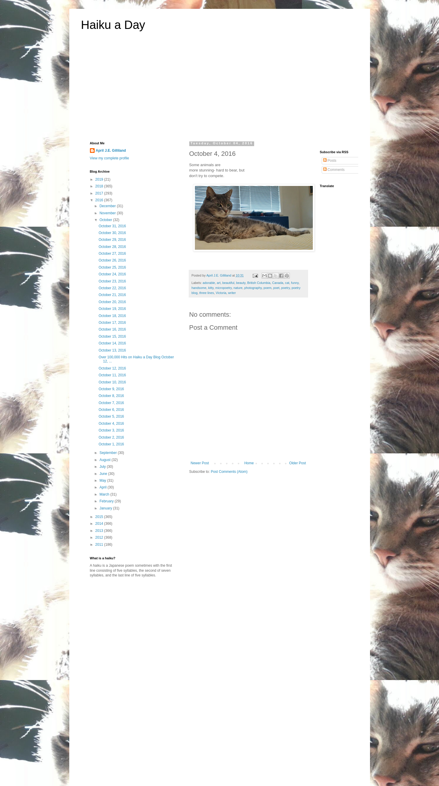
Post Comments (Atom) (229, 472)
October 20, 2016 (112, 302)
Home (249, 463)
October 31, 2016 (112, 226)
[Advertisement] (219, 89)
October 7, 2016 (111, 403)
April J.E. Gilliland (111, 150)
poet (276, 288)
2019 (99, 179)
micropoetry (223, 288)
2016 (99, 200)
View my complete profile (109, 158)
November (108, 213)
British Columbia (258, 283)
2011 (99, 544)
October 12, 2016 (112, 368)
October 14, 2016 (112, 343)
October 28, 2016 (112, 247)
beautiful (228, 283)
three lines (206, 293)
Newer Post (200, 463)
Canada (277, 283)
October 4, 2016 (111, 423)
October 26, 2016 (112, 260)
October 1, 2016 (111, 444)
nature (238, 288)
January (106, 508)
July (103, 467)
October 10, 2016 (112, 382)
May (103, 480)
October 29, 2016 (112, 240)
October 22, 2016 (112, 288)
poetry (285, 288)
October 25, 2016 (112, 267)
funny (295, 283)
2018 (99, 186)
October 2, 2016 (111, 437)
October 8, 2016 (111, 396)
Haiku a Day (113, 24)
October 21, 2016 (112, 295)
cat (287, 283)
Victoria (221, 293)
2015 (99, 517)
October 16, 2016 (112, 329)
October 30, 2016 (112, 233)
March (104, 494)
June (103, 474)
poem (268, 288)
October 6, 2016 (111, 410)
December (108, 206)
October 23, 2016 (112, 281)
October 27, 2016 (112, 253)
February (106, 501)
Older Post (297, 463)
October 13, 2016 (112, 350)
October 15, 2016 (112, 336)
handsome (199, 288)
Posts (329, 160)
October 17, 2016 (112, 323)
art (219, 283)
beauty (241, 283)
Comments (334, 170)
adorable (209, 283)
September (108, 453)
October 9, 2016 (111, 389)
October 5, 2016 (111, 416)
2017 (99, 193)
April (103, 487)
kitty (210, 288)
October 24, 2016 (112, 274)
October (106, 220)
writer (232, 293)
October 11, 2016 (112, 375)
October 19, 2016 (112, 309)
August (105, 460)
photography (253, 288)
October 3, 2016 (111, 430)
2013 (99, 531)
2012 (99, 537)
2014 (99, 524)
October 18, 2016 (112, 316)
